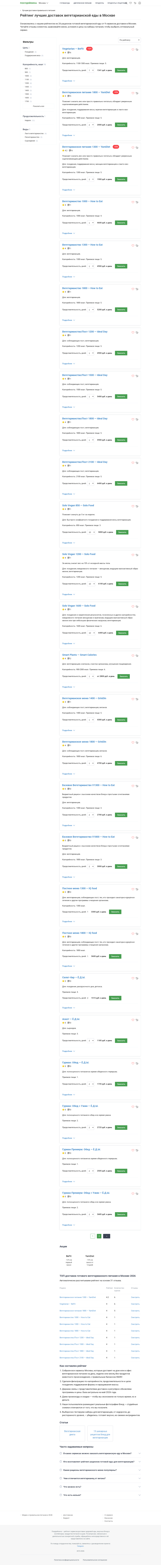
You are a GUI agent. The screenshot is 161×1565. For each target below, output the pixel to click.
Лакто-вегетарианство (34, 133)
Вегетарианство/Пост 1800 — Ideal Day (84, 418)
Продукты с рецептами (117, 3)
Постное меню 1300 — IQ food (79, 888)
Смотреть (135, 1297)
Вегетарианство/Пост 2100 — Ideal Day (84, 461)
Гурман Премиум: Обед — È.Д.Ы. (81, 1149)
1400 (27, 90)
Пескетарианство (32, 137)
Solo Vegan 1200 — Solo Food (78, 554)
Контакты (109, 1521)
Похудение (29, 52)
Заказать (121, 70)
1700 (27, 101)
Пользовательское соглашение (95, 1560)
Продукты (99, 3)
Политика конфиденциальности (66, 1560)
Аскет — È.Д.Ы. (71, 1019)
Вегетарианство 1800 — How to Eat (82, 288)
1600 (27, 98)
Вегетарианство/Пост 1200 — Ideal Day (84, 331)
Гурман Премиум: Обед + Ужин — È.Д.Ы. (86, 1192)
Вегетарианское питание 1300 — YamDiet (86, 146)
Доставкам (68, 1515)
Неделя (28, 120)
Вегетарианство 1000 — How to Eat (82, 201)
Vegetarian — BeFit (73, 48)
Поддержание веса (32, 55)
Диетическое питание (83, 3)
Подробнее (67, 81)
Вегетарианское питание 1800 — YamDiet (86, 92)
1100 (27, 79)
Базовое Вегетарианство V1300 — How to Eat (88, 785)
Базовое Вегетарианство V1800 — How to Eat (88, 836)
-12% (89, 49)
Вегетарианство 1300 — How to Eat (82, 244)
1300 (27, 87)
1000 (27, 76)
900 (26, 72)
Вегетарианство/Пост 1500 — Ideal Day (84, 375)
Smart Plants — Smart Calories (79, 654)
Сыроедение (30, 141)
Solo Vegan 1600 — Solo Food (78, 605)
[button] (130, 3)
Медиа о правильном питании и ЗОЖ (37, 1515)
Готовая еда (65, 3)
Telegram (80, 1546)
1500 (27, 94)
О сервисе (109, 1515)
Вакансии (109, 1518)
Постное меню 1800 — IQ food (79, 932)
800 (26, 69)
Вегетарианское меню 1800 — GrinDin (84, 741)
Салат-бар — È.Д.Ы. (73, 977)
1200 (27, 83)
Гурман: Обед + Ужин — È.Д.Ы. (80, 1105)
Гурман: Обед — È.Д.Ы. (75, 1062)
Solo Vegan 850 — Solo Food (78, 505)
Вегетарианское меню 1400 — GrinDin (84, 698)
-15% (116, 92)
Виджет (66, 1518)
